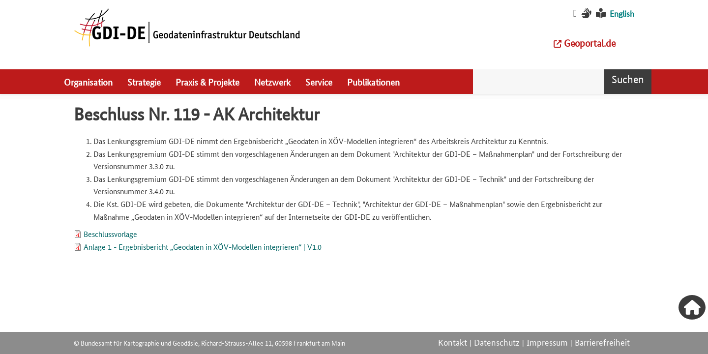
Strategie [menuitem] (144, 82)
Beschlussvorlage (110, 234)
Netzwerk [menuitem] (272, 82)
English (622, 13)
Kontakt (452, 342)
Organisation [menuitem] (88, 82)
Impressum (547, 342)
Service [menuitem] (318, 82)
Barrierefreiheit (602, 342)
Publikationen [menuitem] (373, 82)
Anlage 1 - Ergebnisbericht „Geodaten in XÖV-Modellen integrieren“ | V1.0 (203, 246)
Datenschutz (497, 342)
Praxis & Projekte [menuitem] (207, 82)
